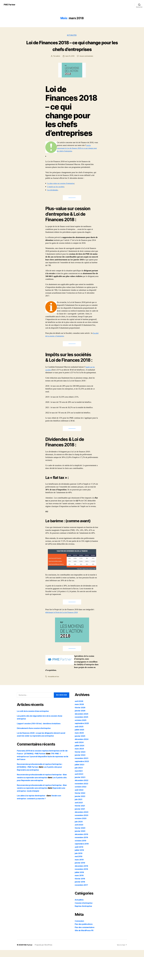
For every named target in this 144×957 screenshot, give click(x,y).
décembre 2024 (82, 746)
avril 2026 (79, 708)
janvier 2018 (80, 889)
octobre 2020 (81, 825)
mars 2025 (80, 740)
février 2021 (80, 813)
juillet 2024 (80, 752)
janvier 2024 (80, 762)
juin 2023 (79, 774)
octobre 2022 (81, 794)
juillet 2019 (80, 857)
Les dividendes (53, 197)
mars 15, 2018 (69, 63)
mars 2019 (80, 866)
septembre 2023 (82, 768)
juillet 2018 (80, 879)
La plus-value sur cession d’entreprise (61, 190)
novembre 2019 (82, 844)
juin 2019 (79, 860)
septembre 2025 (82, 730)
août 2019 (79, 854)
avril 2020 (79, 832)
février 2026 (80, 714)
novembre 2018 (82, 876)
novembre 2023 (82, 765)
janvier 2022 (80, 803)
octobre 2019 (81, 847)
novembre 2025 (82, 724)
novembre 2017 (82, 892)
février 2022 (80, 800)
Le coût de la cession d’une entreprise (34, 718)
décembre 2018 (82, 873)
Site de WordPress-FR (85, 937)
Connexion (80, 928)
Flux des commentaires (85, 934)
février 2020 (80, 835)
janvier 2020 (80, 838)
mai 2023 (79, 778)
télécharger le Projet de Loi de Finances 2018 (62, 619)
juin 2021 (79, 806)
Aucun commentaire (86, 63)
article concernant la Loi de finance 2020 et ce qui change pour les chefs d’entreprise (76, 155)
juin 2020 (79, 828)
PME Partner (10, 4)
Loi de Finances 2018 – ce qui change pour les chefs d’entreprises (72, 49)
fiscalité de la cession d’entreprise (58, 343)
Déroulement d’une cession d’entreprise (35, 735)
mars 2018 (80, 882)
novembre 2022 (82, 790)
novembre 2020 (82, 822)
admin (58, 63)
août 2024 (79, 749)
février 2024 (80, 759)
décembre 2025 (82, 721)
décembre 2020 (82, 819)
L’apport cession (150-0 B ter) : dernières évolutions (41, 730)
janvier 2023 (80, 784)
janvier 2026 (80, 717)
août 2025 (79, 733)
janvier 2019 (80, 870)
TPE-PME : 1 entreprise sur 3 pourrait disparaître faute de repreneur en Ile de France (43, 763)
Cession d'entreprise (84, 910)
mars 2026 (80, 711)
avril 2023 (79, 781)
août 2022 (79, 797)
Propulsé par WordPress (44, 952)
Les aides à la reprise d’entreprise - (33, 802)
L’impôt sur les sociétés (56, 194)
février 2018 (80, 885)
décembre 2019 (82, 841)
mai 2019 (79, 863)
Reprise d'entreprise (84, 913)
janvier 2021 (80, 816)
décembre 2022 (82, 787)
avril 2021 (79, 809)
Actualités (72, 35)
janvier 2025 (80, 743)
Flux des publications (84, 931)
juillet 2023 (80, 771)
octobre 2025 (81, 727)
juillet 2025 (80, 736)
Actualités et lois (53, 684)
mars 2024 (80, 755)
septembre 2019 (82, 851)
